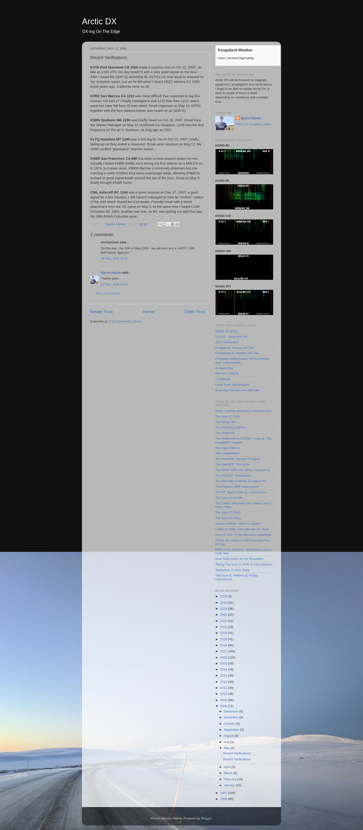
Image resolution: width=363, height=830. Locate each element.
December (231, 711)
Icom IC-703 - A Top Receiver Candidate (243, 535)
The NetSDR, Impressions (233, 475)
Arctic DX (99, 21)
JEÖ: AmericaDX (227, 342)
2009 (224, 700)
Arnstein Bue (224, 368)
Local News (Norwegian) (232, 384)
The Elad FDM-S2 (227, 448)
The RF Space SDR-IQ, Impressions (240, 492)
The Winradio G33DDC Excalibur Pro (241, 481)
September (232, 729)
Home (148, 311)
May (227, 748)
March (228, 773)
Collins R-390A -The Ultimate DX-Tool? (242, 529)
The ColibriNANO (227, 453)
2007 (224, 793)
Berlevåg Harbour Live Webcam (237, 390)
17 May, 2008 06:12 (114, 284)
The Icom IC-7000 (227, 512)
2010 (224, 694)
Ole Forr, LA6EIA (227, 373)
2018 (224, 645)
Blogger (206, 818)
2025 (224, 602)
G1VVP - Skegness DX (231, 336)
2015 (224, 663)
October (230, 723)
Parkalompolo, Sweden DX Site (237, 353)
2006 (224, 799)
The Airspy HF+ (226, 422)
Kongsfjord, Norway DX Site (234, 347)
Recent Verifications (237, 753)
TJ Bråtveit (222, 379)
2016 (224, 657)
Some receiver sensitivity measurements (243, 411)
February (230, 779)
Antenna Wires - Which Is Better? (238, 523)
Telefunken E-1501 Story (232, 570)
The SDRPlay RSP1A (230, 427)
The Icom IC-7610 (227, 416)
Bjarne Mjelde (111, 272)
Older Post (194, 311)
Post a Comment (107, 293)
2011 (224, 688)
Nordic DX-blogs (226, 331)
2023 (224, 614)
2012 (224, 681)
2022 (224, 621)
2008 (224, 706)
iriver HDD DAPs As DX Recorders (239, 559)
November (231, 717)
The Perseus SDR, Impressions (237, 486)
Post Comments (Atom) (125, 321)
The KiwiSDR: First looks (232, 464)
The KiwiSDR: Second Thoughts (237, 459)
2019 (224, 639)
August (229, 735)
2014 (224, 669)
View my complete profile (253, 124)
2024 (224, 608)
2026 (224, 596)
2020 (224, 633)
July (227, 742)
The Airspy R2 (225, 433)
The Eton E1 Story (228, 518)
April (227, 767)
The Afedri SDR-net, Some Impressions (242, 470)
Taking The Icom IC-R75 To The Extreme (243, 564)
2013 (224, 675)
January (230, 785)
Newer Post (101, 311)
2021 (224, 627)
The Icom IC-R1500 (229, 497)
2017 (224, 651)
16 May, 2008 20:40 (114, 258)
